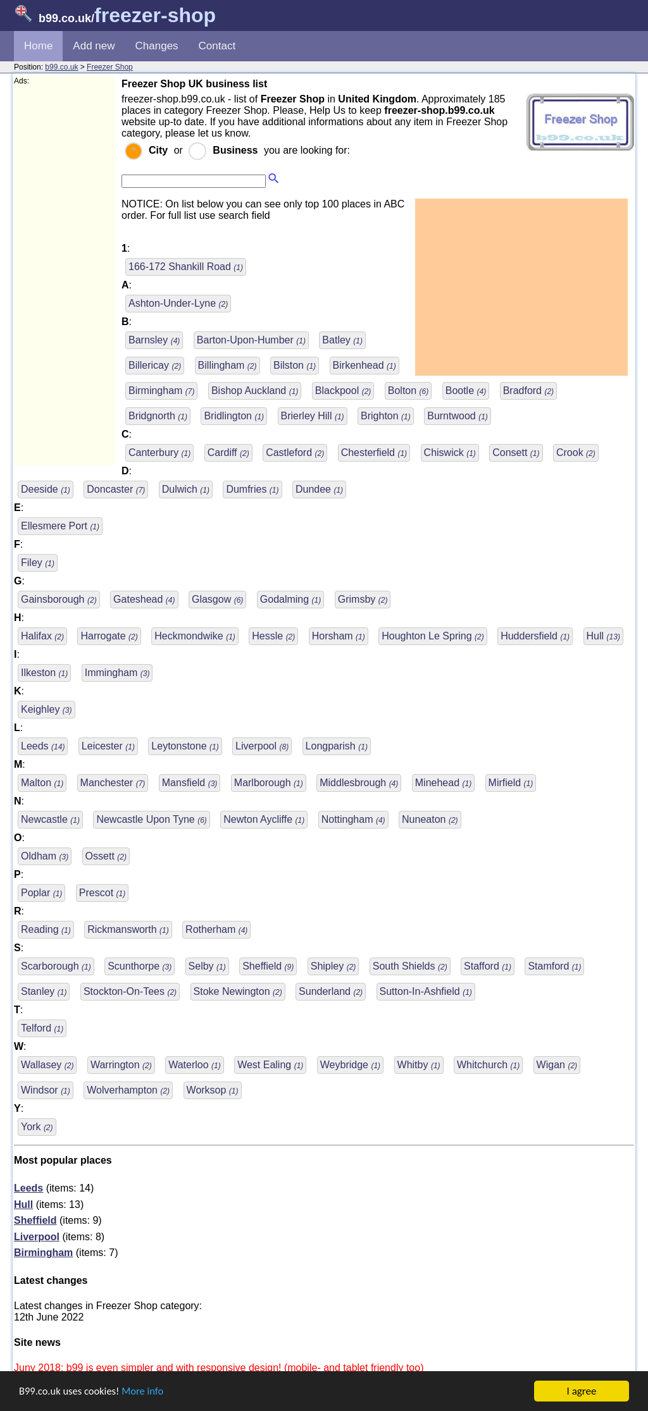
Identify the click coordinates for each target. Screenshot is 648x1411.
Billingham (227, 365)
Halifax (42, 636)
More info (146, 1391)
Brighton (386, 415)
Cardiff (228, 452)
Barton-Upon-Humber (251, 340)
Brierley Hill (312, 415)
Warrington (121, 1064)
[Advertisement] (64, 275)
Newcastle (50, 819)
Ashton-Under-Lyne (178, 303)
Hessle (273, 636)
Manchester (113, 782)
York (37, 1126)
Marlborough (268, 782)
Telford (42, 1028)
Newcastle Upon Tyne (151, 819)
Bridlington (234, 415)
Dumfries (252, 489)
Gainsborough (59, 599)
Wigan (557, 1064)
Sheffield (268, 966)
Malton (42, 782)
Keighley (46, 709)
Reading (46, 929)
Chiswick (450, 452)
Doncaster (116, 489)
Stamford (554, 966)
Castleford (295, 452)
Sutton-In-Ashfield (426, 991)
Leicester (108, 746)
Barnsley (154, 340)
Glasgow (217, 599)
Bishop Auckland (254, 390)
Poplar (41, 892)
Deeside (45, 489)
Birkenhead (364, 365)
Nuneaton (430, 819)
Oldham (44, 856)
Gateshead (144, 599)
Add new (94, 46)
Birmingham (161, 390)
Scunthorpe (139, 966)
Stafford (487, 966)
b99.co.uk (61, 67)
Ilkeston (44, 672)
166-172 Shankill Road (185, 266)
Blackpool (343, 390)
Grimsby (363, 599)
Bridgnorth (157, 415)
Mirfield (511, 782)
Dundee (319, 489)
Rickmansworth (127, 929)
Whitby (418, 1064)
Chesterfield (374, 452)
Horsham (338, 636)
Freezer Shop (110, 67)
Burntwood (457, 415)
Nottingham (353, 819)
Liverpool (262, 746)
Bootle (466, 390)
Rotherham (216, 929)
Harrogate (108, 636)
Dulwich (185, 489)
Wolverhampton (128, 1090)
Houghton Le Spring (432, 636)
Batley (342, 340)
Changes (156, 46)
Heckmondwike (194, 636)
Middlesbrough (359, 782)
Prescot (102, 892)
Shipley (333, 966)
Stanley (43, 991)
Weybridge (350, 1064)
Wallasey (47, 1064)
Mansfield (190, 782)
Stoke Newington (238, 991)
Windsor (45, 1090)
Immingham (117, 672)
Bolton (408, 390)
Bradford (528, 390)
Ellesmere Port (60, 526)
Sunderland (331, 991)
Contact (217, 46)
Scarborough (56, 966)
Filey (37, 562)
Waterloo (194, 1064)
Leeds (43, 746)
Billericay (154, 365)
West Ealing (270, 1064)
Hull (603, 636)
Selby (207, 966)
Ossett (106, 856)
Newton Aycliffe (263, 819)
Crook (575, 452)
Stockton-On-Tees (130, 991)
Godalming (290, 599)
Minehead (443, 782)
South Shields (410, 966)
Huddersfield (535, 636)
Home (38, 46)
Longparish (337, 746)
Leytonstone (184, 746)
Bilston (294, 365)
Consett (515, 452)
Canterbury (159, 452)
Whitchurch (488, 1064)
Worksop (213, 1090)
